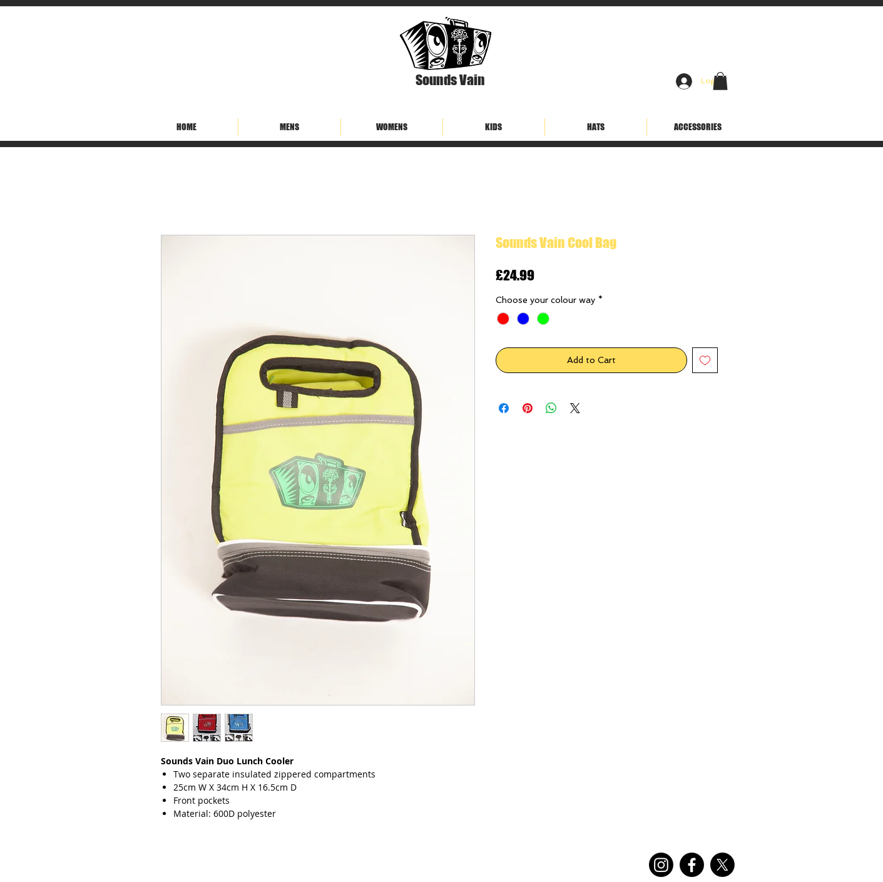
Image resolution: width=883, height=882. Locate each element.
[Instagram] (661, 865)
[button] (720, 81)
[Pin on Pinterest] (527, 408)
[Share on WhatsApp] (551, 408)
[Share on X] (575, 408)
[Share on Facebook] (503, 408)
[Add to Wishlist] (705, 360)
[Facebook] (692, 865)
